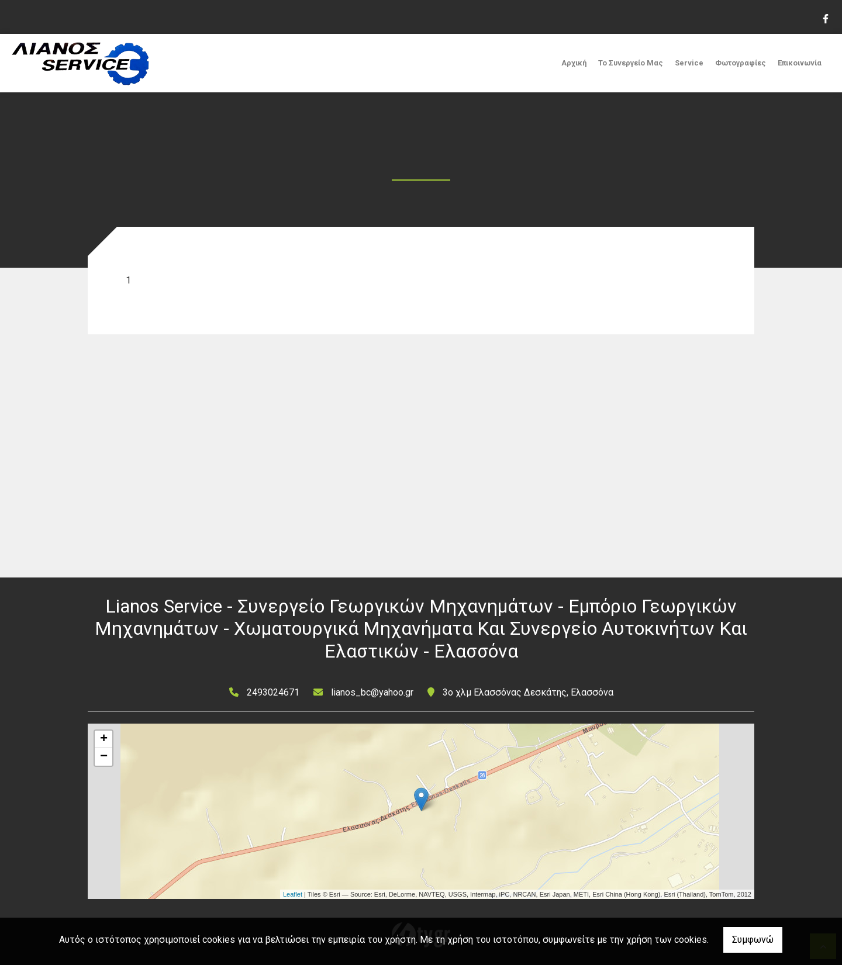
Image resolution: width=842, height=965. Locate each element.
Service (689, 62)
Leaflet (292, 894)
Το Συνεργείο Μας (630, 62)
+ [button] (104, 739)
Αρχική (573, 62)
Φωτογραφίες (740, 62)
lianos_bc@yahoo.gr (372, 692)
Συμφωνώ (753, 939)
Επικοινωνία (800, 62)
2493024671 (273, 692)
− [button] (104, 757)
